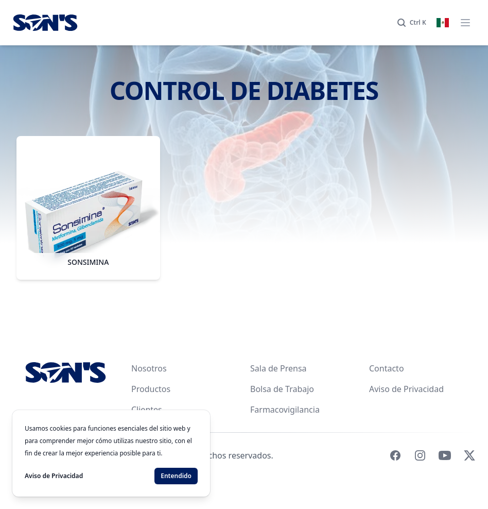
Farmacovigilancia (285, 409)
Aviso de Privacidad (406, 389)
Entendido (176, 475)
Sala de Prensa (278, 368)
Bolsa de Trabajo (282, 389)
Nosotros (149, 368)
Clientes (146, 409)
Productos (150, 389)
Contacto (386, 368)
